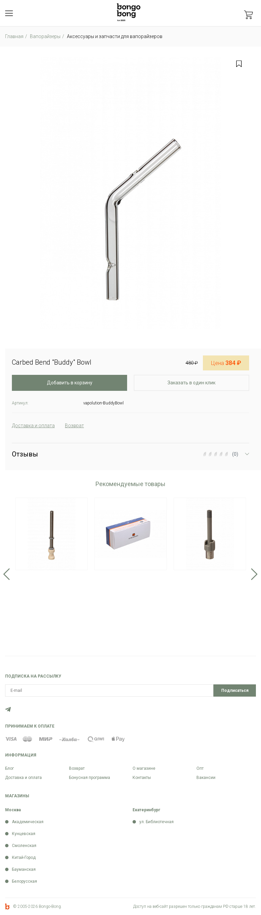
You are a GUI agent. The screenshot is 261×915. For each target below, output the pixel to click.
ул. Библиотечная (156, 821)
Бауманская (24, 869)
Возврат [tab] (74, 425)
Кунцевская (23, 833)
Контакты (142, 777)
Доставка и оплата (23, 777)
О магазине (144, 768)
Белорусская (24, 881)
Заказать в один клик (191, 382)
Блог (9, 768)
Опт (200, 768)
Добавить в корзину (69, 382)
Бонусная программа (89, 777)
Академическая (28, 821)
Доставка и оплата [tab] (33, 425)
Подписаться (234, 690)
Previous (6, 574)
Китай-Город (24, 857)
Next (254, 574)
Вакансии (205, 777)
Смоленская (24, 845)
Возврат (77, 768)
